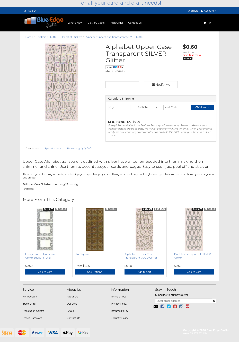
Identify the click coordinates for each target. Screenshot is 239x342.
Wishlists (193, 10)
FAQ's (70, 310)
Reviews (79, 148)
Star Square (82, 254)
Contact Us (134, 22)
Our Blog (72, 303)
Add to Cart (45, 271)
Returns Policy (119, 310)
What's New (75, 22)
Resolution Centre (33, 310)
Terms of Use (119, 296)
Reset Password (32, 318)
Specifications (53, 148)
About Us (72, 296)
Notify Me (161, 85)
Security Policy (119, 318)
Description (32, 148)
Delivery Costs (95, 22)
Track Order (116, 22)
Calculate (202, 107)
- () (209, 22)
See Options (94, 271)
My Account (30, 296)
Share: (115, 67)
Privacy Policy (119, 303)
